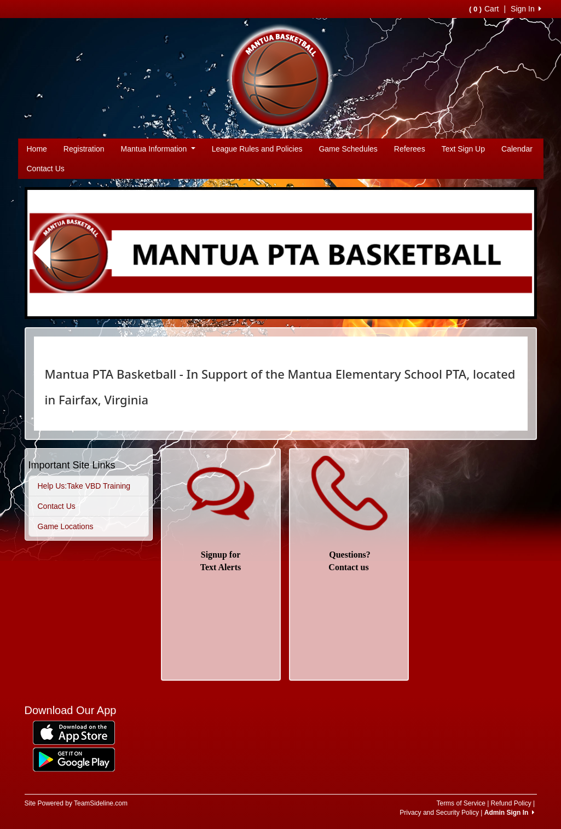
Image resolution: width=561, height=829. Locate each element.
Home (37, 148)
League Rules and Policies (257, 148)
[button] (43, 253)
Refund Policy (511, 803)
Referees (409, 148)
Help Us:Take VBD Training (84, 486)
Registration (84, 148)
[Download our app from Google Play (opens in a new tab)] (74, 759)
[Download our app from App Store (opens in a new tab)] (74, 732)
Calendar (517, 148)
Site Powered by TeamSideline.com (76, 803)
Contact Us (46, 168)
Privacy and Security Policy (439, 812)
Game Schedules (348, 148)
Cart (484, 8)
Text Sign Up (463, 148)
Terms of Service (460, 803)
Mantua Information (158, 148)
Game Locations (66, 526)
